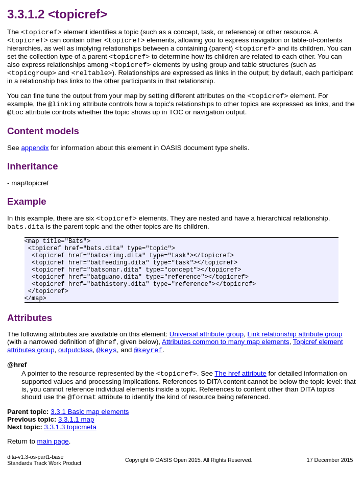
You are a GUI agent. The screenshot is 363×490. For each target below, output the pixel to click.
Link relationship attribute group (294, 345)
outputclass (75, 363)
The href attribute (240, 387)
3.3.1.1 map (76, 434)
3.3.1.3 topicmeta (70, 442)
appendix (35, 157)
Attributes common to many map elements (225, 354)
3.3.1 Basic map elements (90, 427)
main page (53, 456)
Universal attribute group (207, 345)
